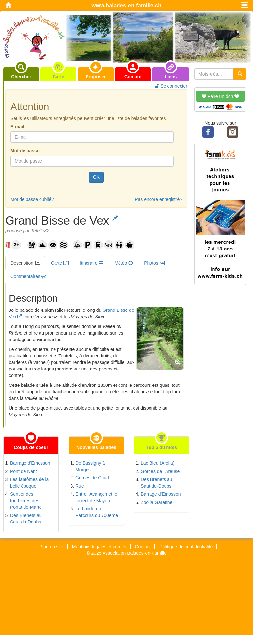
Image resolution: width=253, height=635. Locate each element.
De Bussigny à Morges (90, 466)
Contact (142, 546)
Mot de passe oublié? (32, 199)
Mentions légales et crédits (99, 546)
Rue (79, 486)
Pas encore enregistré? (158, 199)
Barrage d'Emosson (30, 463)
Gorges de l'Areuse (160, 471)
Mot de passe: (25, 150)
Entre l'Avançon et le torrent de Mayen (96, 497)
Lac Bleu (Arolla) (158, 463)
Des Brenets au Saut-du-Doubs (26, 518)
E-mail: (18, 126)
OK (96, 177)
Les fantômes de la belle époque (29, 483)
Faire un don (220, 96)
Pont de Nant (23, 471)
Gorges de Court (92, 477)
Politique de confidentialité (186, 546)
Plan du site (51, 546)
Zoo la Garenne (156, 502)
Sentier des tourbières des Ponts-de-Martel (26, 500)
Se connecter (171, 86)
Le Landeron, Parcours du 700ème (96, 512)
